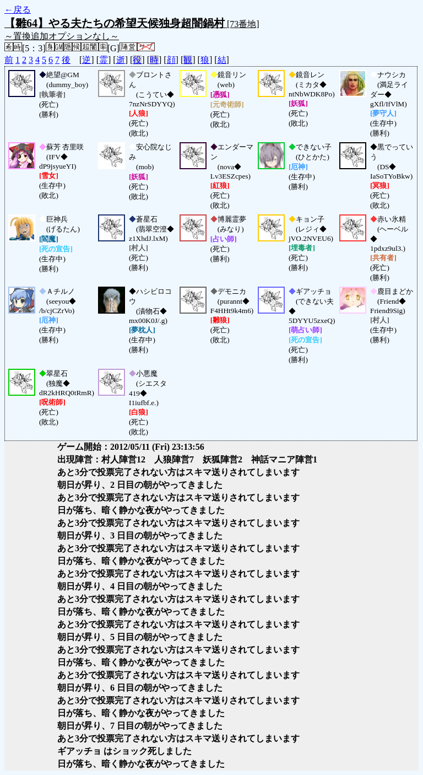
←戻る (17, 9)
